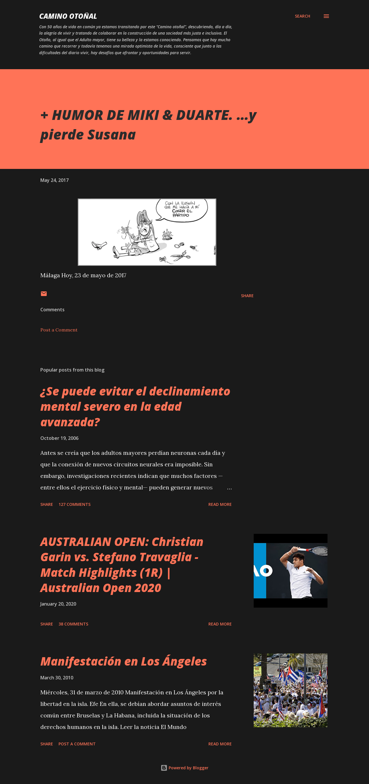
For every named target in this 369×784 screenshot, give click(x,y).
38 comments (73, 624)
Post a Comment (59, 330)
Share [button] (247, 295)
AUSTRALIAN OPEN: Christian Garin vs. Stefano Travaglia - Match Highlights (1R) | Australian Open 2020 (122, 564)
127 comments (75, 504)
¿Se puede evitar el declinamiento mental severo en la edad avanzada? (135, 406)
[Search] (302, 16)
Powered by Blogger (184, 767)
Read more (220, 504)
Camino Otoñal (68, 16)
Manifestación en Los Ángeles (123, 661)
